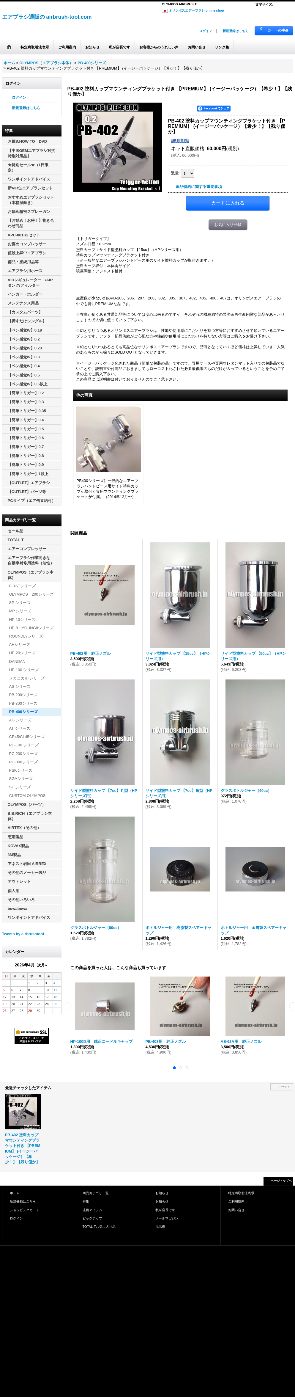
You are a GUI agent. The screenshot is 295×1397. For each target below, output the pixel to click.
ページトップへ (281, 1180)
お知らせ (161, 1193)
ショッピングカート (24, 1210)
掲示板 (160, 1226)
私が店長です (165, 1210)
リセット (284, 1086)
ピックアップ (92, 1218)
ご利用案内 (236, 1201)
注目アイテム (92, 1210)
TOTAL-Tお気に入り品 (99, 1226)
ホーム (15, 1193)
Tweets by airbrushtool (23, 934)
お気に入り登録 (227, 224)
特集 (86, 1201)
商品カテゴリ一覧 (96, 1193)
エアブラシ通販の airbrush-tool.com (47, 17)
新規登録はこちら (236, 31)
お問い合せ (236, 1210)
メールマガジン (166, 1218)
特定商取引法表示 (241, 1193)
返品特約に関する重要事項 (199, 186)
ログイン (205, 31)
